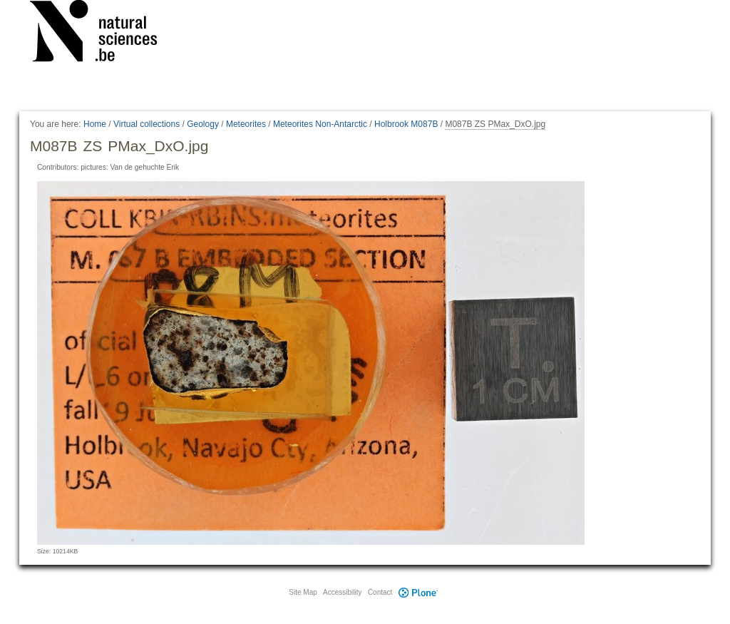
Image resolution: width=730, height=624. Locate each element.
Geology (203, 124)
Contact (380, 592)
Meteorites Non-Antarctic (320, 124)
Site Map (303, 592)
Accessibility (342, 592)
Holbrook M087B (406, 124)
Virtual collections (146, 124)
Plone (417, 592)
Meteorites (246, 124)
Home (94, 124)
